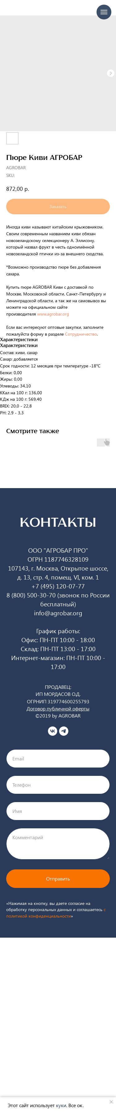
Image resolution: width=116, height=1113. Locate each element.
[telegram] (63, 731)
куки (61, 1105)
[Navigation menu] (104, 12)
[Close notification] (111, 1102)
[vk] (52, 731)
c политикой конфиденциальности (55, 912)
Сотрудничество (81, 334)
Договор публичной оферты (58, 708)
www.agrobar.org (54, 314)
